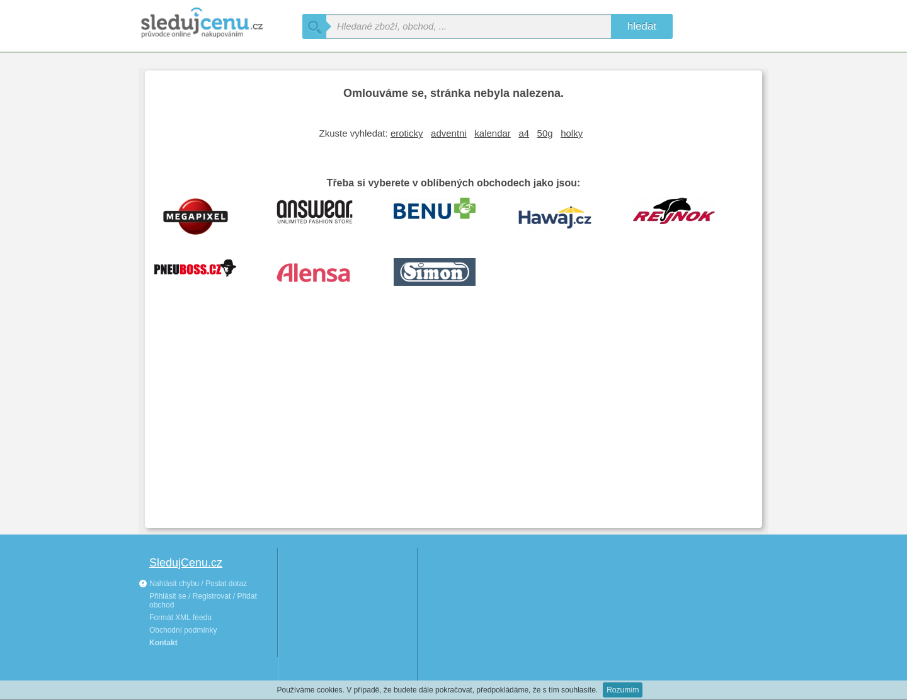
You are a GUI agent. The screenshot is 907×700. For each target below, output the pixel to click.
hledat (641, 26)
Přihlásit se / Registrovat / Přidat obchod (203, 600)
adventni (449, 133)
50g (545, 133)
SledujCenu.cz (185, 562)
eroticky (407, 133)
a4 (523, 133)
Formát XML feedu (180, 617)
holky (572, 133)
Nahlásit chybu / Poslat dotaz (193, 583)
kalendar (492, 133)
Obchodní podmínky (183, 630)
